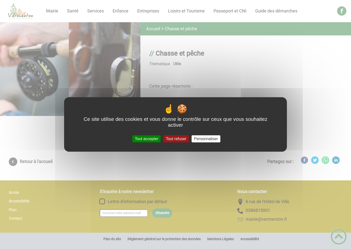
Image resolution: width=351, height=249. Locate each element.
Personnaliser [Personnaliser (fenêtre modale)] (206, 139)
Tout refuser (176, 139)
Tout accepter (146, 139)
